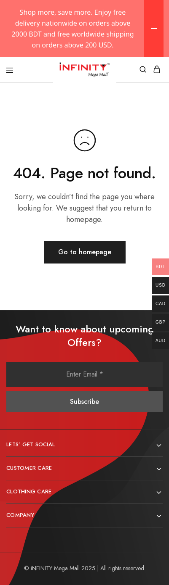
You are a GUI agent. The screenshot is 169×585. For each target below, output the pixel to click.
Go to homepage (84, 252)
